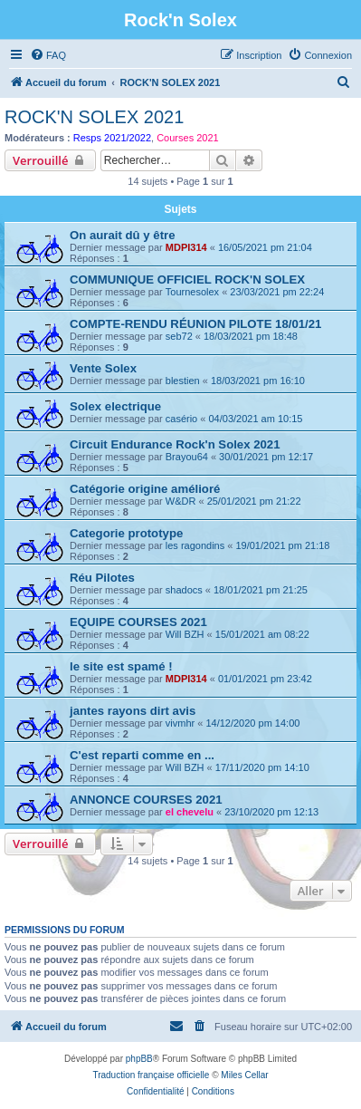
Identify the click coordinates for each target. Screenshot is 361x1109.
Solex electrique (115, 406)
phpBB (139, 1059)
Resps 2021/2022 (112, 137)
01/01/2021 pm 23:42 (265, 678)
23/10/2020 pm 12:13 (271, 811)
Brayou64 (187, 456)
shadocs (184, 589)
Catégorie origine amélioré (145, 489)
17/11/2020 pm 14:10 (262, 767)
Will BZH (185, 634)
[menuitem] (48, 55)
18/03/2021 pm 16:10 (258, 380)
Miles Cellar (244, 1075)
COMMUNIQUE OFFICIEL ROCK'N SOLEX (187, 279)
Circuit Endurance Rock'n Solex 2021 (175, 444)
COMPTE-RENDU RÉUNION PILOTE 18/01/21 (195, 324)
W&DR (181, 501)
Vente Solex (103, 368)
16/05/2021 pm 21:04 (265, 247)
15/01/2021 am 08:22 (262, 634)
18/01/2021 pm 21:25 (261, 589)
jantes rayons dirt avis (132, 711)
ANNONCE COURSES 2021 (146, 799)
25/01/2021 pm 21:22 (254, 501)
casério (181, 418)
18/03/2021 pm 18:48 (251, 336)
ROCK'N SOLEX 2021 (94, 117)
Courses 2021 (188, 137)
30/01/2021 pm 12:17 (266, 456)
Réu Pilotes (102, 577)
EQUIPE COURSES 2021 (138, 622)
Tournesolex (192, 291)
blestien (183, 380)
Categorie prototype (126, 533)
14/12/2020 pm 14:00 (252, 723)
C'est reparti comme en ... (142, 755)
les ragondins (195, 545)
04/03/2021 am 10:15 (255, 418)
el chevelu (190, 811)
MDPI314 (186, 247)
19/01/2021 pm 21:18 (282, 545)
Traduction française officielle (150, 1075)
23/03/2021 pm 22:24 (277, 291)
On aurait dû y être (123, 235)
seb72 (179, 336)
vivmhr (180, 723)
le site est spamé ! (121, 666)
